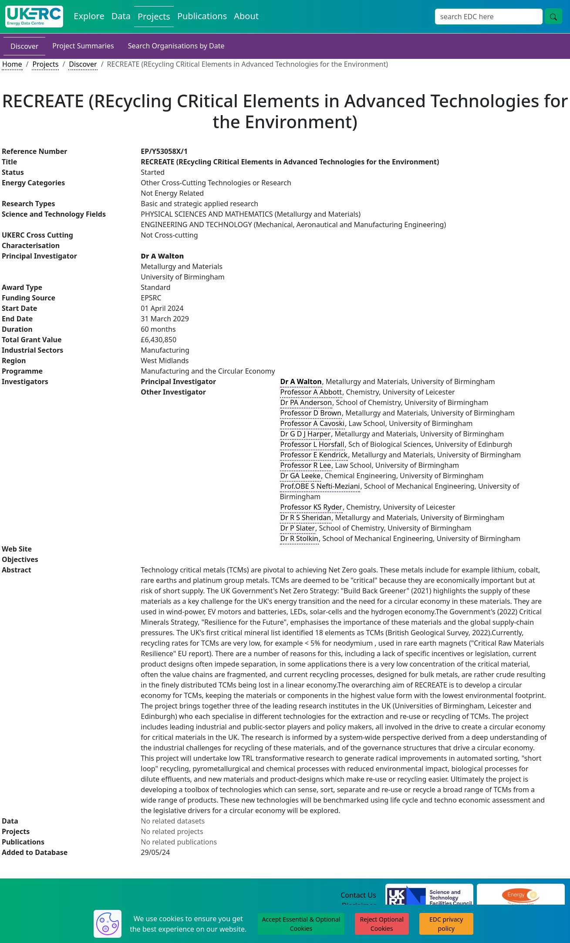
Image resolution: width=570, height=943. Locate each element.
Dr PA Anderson (306, 402)
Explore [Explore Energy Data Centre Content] (89, 16)
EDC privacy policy (446, 924)
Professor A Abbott (311, 392)
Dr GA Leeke (300, 475)
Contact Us (358, 895)
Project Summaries (83, 46)
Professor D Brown (310, 413)
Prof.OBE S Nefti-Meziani (320, 486)
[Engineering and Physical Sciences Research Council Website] (520, 895)
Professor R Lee (305, 465)
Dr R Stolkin (299, 538)
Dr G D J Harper (305, 434)
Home (12, 64)
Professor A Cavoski (312, 423)
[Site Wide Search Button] (553, 16)
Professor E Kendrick (314, 455)
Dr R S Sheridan (305, 517)
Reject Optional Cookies (381, 924)
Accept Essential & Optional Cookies (301, 924)
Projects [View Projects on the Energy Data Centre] (154, 16)
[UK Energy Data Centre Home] (34, 16)
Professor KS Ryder (311, 507)
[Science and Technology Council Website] (429, 895)
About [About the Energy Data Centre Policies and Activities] (246, 16)
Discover (24, 46)
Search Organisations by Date (176, 46)
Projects (45, 64)
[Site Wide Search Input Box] (489, 16)
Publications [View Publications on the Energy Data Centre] (202, 16)
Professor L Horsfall (312, 444)
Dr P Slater (297, 528)
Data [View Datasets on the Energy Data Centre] (121, 16)
